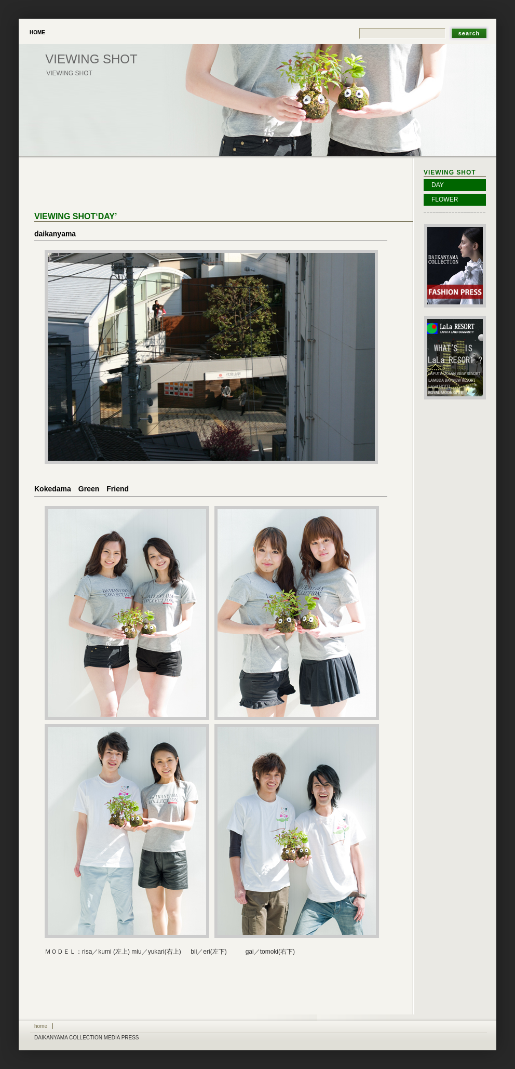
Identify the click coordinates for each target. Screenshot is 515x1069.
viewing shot (91, 59)
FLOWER (444, 199)
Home (37, 32)
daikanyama (55, 234)
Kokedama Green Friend (81, 489)
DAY (437, 185)
